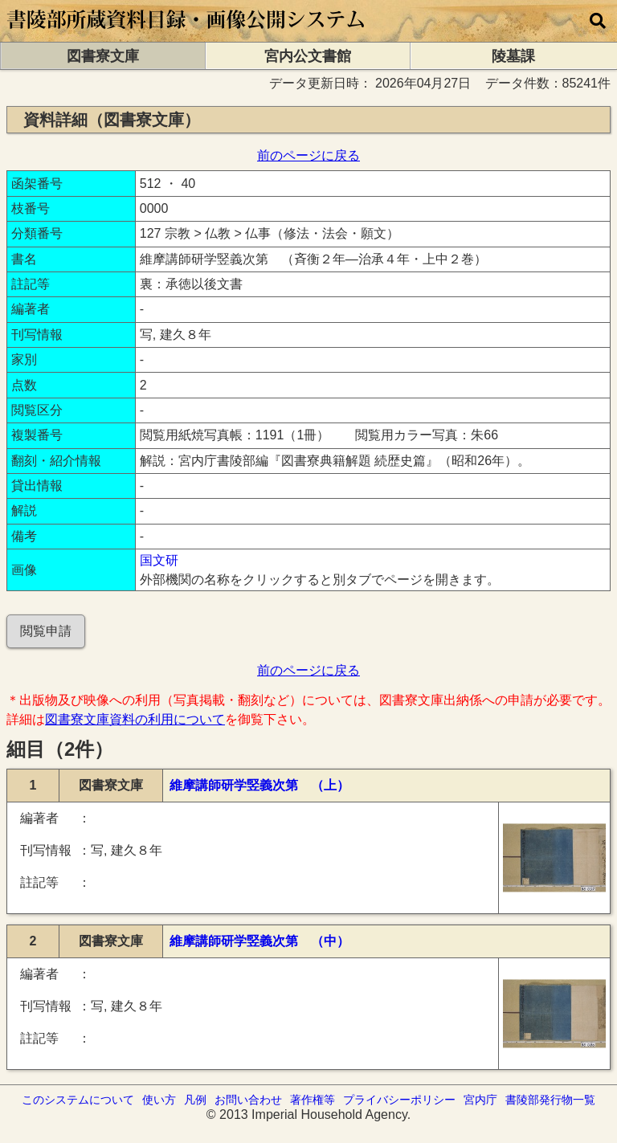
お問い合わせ (248, 1099)
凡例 (195, 1099)
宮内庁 (480, 1099)
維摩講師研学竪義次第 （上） (259, 785)
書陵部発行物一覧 (550, 1099)
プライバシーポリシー (399, 1099)
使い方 (159, 1099)
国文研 (159, 560)
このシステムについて (78, 1099)
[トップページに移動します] (186, 34)
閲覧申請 (46, 631)
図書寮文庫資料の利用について (135, 719)
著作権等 (312, 1099)
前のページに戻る (308, 155)
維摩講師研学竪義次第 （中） (259, 941)
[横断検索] (597, 21)
